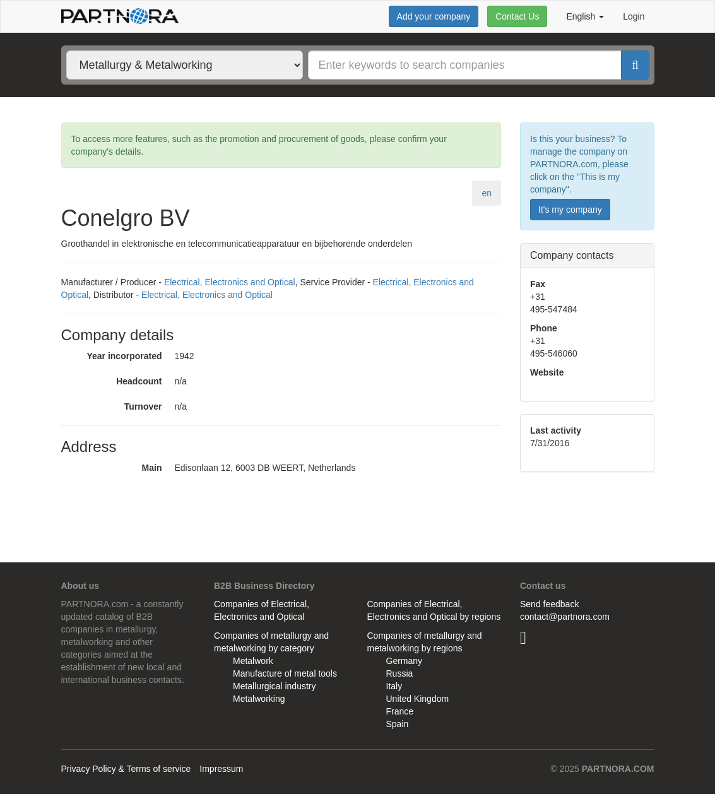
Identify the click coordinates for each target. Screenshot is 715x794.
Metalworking (259, 699)
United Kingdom (417, 699)
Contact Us (517, 16)
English (585, 16)
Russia (399, 673)
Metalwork (253, 661)
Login (633, 16)
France (400, 711)
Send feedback (549, 604)
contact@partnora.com (565, 617)
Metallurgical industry (274, 686)
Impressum (221, 769)
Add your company (434, 16)
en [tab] (487, 193)
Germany (404, 661)
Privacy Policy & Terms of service (126, 769)
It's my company (570, 209)
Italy (394, 686)
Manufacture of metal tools (285, 673)
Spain (397, 724)
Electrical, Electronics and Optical (229, 282)
